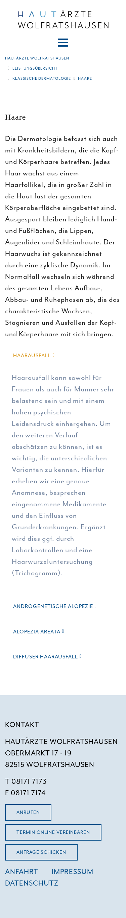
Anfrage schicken (41, 852)
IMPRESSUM (72, 871)
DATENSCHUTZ (31, 883)
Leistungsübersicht (35, 68)
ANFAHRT (21, 871)
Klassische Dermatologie (41, 78)
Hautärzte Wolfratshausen (37, 58)
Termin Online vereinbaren (53, 832)
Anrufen (28, 812)
